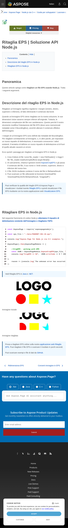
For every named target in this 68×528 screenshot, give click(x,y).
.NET (31, 274)
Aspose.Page (14, 12)
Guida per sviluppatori (46, 12)
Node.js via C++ (28, 12)
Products (33, 467)
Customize (20, 520)
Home (4, 12)
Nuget (18, 28)
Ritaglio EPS (34, 188)
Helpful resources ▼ (34, 33)
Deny (48, 520)
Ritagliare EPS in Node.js (18, 66)
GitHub (40, 353)
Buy (50, 28)
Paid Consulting (33, 496)
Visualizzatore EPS (52, 191)
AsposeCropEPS (48, 163)
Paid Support (33, 492)
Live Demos (33, 484)
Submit (34, 432)
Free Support (33, 488)
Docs (33, 479)
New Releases (33, 471)
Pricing (34, 28)
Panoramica (12, 58)
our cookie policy (47, 509)
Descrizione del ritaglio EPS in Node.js (23, 62)
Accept (34, 514)
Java (24, 274)
